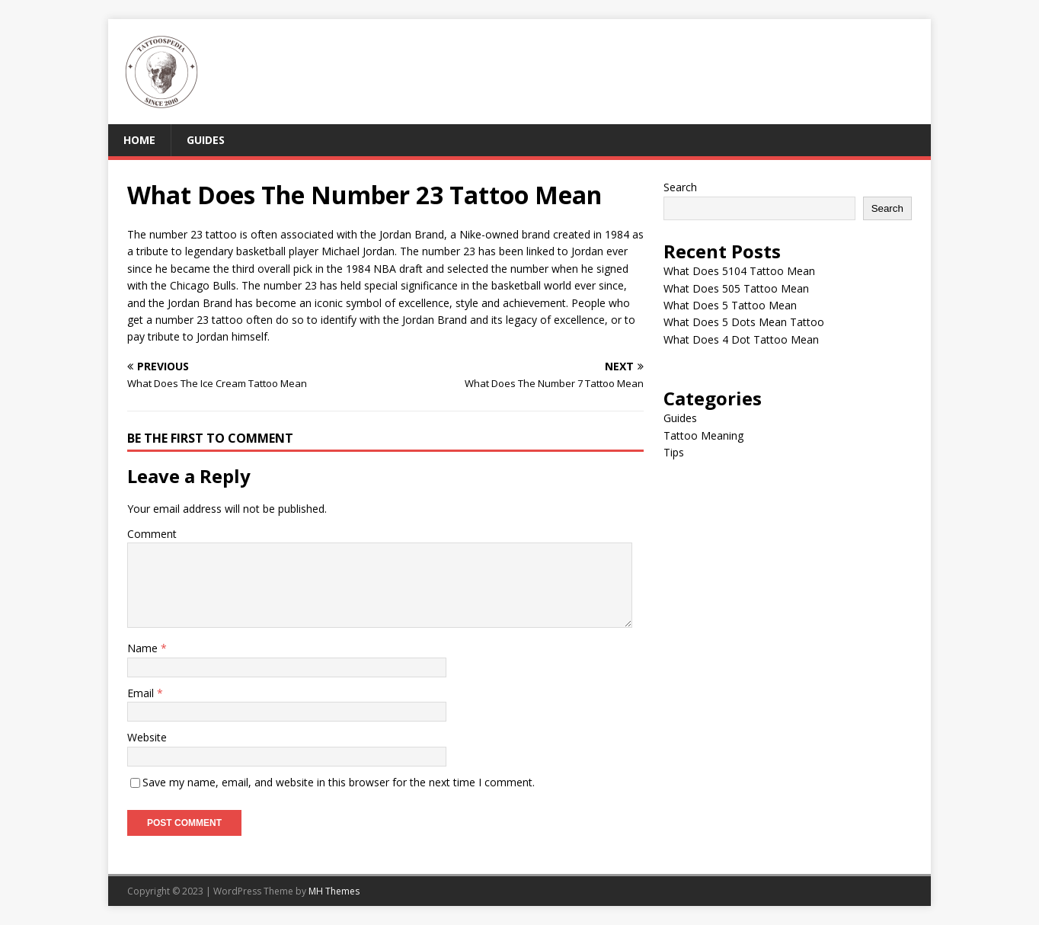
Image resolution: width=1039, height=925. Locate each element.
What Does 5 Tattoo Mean (730, 305)
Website (147, 737)
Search (680, 187)
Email (142, 693)
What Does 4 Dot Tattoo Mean (741, 339)
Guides (206, 140)
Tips (673, 452)
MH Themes (334, 891)
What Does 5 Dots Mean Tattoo (743, 322)
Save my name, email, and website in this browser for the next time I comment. (338, 782)
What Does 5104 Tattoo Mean (739, 271)
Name (144, 648)
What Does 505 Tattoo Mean (736, 288)
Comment (152, 534)
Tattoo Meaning (703, 435)
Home (139, 140)
